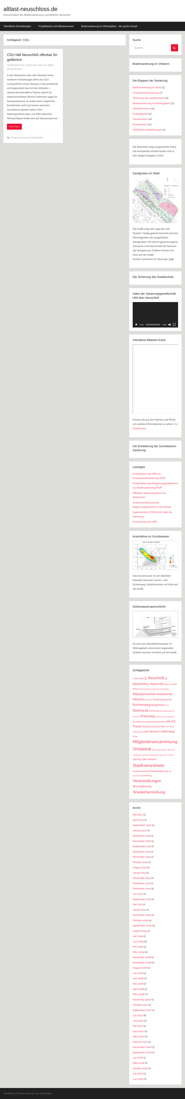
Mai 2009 (138, 946)
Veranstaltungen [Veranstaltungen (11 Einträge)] (147, 781)
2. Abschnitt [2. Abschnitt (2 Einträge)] (138, 678)
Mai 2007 (138, 1025)
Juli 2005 (138, 1073)
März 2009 (138, 952)
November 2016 (142, 841)
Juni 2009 (138, 941)
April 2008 (138, 989)
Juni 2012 (138, 893)
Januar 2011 (139, 909)
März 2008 (138, 994)
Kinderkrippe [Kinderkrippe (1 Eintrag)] (137, 732)
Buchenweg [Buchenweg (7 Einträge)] (142, 705)
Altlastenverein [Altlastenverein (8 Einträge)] (144, 694)
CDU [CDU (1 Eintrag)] (167, 705)
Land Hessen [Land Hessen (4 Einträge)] (151, 731)
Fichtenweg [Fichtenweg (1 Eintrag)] (159, 717)
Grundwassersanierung (146, 92)
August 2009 (140, 930)
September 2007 (142, 1010)
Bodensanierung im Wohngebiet (27, 137)
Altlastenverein (141, 108)
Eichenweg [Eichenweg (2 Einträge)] (154, 711)
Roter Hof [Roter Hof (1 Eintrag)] (171, 750)
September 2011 (142, 899)
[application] (155, 315)
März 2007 (138, 1036)
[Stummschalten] (169, 324)
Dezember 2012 (141, 883)
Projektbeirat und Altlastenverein (56, 26)
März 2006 (138, 1063)
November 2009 (142, 915)
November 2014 (141, 856)
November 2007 (142, 999)
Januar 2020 (139, 830)
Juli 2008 (138, 973)
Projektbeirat (140, 113)
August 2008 (140, 967)
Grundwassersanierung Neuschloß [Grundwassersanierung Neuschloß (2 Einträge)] (149, 722)
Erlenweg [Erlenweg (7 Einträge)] (148, 716)
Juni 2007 (138, 1020)
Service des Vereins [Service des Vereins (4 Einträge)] (145, 759)
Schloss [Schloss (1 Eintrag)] (171, 755)
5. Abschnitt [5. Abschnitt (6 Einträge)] (155, 684)
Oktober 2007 (140, 1004)
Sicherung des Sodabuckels (148, 97)
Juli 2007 (138, 1015)
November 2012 (141, 888)
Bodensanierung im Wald (147, 87)
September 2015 (142, 846)
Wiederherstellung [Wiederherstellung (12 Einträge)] (149, 792)
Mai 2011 (137, 904)
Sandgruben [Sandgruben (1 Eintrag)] (137, 755)
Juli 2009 (138, 936)
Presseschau (140, 124)
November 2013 (141, 878)
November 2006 (142, 1047)
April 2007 (138, 1031)
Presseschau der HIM (145, 521)
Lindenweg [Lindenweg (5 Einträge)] (166, 731)
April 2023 (138, 819)
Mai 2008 (138, 983)
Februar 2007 (140, 1041)
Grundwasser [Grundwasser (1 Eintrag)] (169, 717)
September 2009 (142, 925)
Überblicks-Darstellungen (17, 26)
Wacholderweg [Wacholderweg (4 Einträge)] (142, 786)
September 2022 (142, 825)
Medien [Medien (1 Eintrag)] (135, 736)
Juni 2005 (138, 1078)
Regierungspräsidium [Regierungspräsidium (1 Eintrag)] (159, 750)
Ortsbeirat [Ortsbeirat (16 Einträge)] (142, 748)
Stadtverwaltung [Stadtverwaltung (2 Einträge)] (140, 771)
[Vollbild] (174, 324)
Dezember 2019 (141, 835)
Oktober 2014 (140, 862)
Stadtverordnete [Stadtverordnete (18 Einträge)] (148, 765)
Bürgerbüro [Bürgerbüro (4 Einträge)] (158, 704)
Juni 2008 (138, 978)
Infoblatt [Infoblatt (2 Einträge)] (146, 726)
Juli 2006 (138, 1057)
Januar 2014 (139, 872)
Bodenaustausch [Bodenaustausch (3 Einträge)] (162, 699)
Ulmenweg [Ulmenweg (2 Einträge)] (146, 775)
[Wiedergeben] (136, 324)
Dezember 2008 (142, 957)
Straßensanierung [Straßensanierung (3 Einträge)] (158, 771)
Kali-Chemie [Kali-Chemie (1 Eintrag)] (169, 727)
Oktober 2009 (140, 920)
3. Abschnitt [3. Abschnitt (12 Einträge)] (154, 678)
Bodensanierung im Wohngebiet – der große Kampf (109, 26)
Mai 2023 (138, 814)
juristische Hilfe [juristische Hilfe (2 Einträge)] (157, 726)
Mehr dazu (14, 126)
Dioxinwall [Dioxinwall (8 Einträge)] (140, 710)
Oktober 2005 (140, 1068)
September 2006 (142, 1052)
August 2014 (139, 867)
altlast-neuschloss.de (30, 9)
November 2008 (142, 962)
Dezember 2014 (141, 851)
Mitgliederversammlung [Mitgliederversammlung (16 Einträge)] (155, 741)
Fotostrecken (140, 119)
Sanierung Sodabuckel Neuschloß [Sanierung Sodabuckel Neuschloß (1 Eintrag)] (154, 755)
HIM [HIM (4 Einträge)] (168, 721)
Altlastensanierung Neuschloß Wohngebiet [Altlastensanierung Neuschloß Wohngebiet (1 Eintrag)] (153, 689)
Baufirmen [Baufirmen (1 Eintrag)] (149, 700)
